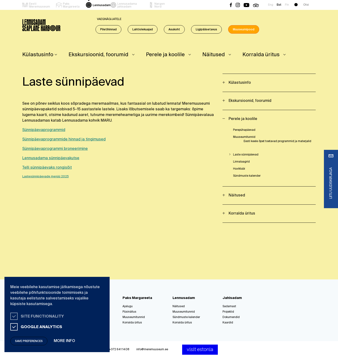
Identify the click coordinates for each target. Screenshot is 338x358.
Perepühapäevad (244, 130)
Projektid (228, 311)
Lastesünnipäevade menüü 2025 (45, 176)
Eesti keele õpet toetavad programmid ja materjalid (277, 141)
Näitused (213, 54)
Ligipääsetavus (206, 29)
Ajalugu (128, 306)
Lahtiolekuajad (142, 29)
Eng (270, 5)
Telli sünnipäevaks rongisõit (47, 168)
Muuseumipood (243, 29)
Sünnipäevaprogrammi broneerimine (55, 149)
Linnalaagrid (241, 161)
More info (64, 341)
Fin (287, 5)
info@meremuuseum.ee (152, 349)
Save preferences (29, 341)
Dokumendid (231, 317)
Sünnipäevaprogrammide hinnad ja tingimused (64, 139)
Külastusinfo (37, 54)
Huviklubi (239, 168)
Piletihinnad (108, 29)
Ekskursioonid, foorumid (98, 54)
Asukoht (174, 29)
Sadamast (229, 306)
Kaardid (228, 322)
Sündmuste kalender (247, 176)
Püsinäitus (129, 311)
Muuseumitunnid (244, 137)
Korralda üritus (261, 54)
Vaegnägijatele (109, 19)
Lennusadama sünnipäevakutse (50, 158)
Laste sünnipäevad (245, 154)
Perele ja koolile (165, 54)
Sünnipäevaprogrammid (43, 130)
